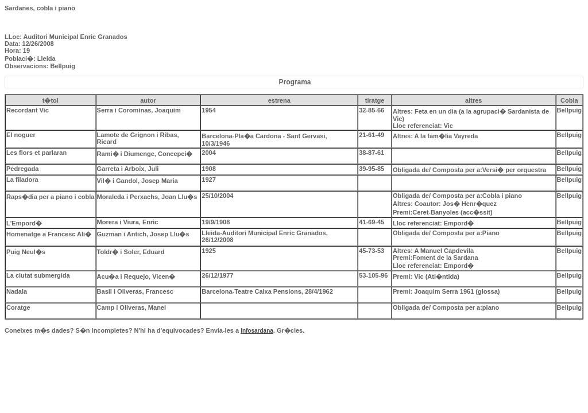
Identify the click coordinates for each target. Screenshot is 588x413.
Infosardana (257, 331)
